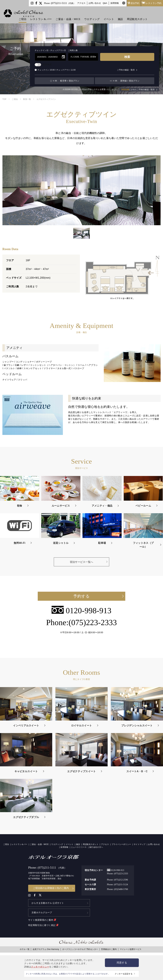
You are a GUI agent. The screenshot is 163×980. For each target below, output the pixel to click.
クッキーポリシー (40, 966)
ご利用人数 (73, 50)
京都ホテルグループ (42, 911)
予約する (81, 596)
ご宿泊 (22, 16)
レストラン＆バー (19, 844)
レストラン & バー (41, 16)
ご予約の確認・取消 (127, 70)
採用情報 (114, 3)
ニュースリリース (79, 847)
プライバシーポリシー (121, 844)
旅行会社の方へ (96, 847)
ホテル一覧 (24, 948)
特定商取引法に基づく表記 (43, 923)
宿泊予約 (133, 3)
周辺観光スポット (137, 16)
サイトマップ (139, 844)
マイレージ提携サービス (130, 948)
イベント (109, 16)
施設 (120, 16)
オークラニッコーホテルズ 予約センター (80, 948)
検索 (127, 56)
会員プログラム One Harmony (46, 948)
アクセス (81, 3)
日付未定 (43, 64)
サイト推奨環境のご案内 (42, 918)
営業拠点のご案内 (109, 948)
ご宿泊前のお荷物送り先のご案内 (51, 887)
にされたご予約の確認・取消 (139, 89)
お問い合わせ (95, 3)
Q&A (105, 3)
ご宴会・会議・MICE (68, 16)
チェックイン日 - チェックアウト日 (50, 50)
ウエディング (92, 16)
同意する (122, 962)
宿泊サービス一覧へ (81, 561)
